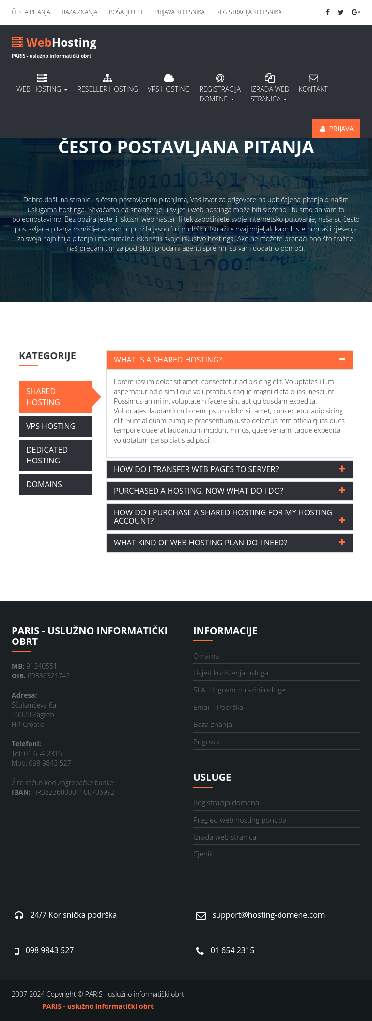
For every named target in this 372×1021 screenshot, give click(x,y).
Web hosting (42, 83)
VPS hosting (169, 83)
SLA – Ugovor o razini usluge (239, 689)
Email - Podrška (218, 707)
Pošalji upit (126, 12)
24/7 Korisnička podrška (74, 914)
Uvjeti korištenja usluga (230, 672)
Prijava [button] (336, 128)
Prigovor (206, 741)
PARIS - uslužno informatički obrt (98, 1006)
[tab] (230, 360)
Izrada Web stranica (269, 88)
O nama (206, 655)
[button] (230, 360)
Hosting (54, 44)
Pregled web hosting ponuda (240, 819)
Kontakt (313, 83)
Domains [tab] (44, 484)
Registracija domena (226, 802)
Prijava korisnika (179, 12)
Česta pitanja (31, 12)
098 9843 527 (50, 950)
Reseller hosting (108, 83)
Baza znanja (80, 12)
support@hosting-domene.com (269, 914)
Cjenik (203, 853)
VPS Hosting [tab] (51, 426)
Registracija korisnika (249, 12)
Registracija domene (220, 88)
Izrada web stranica (224, 836)
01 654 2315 (233, 950)
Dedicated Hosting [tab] (47, 455)
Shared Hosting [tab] (43, 397)
